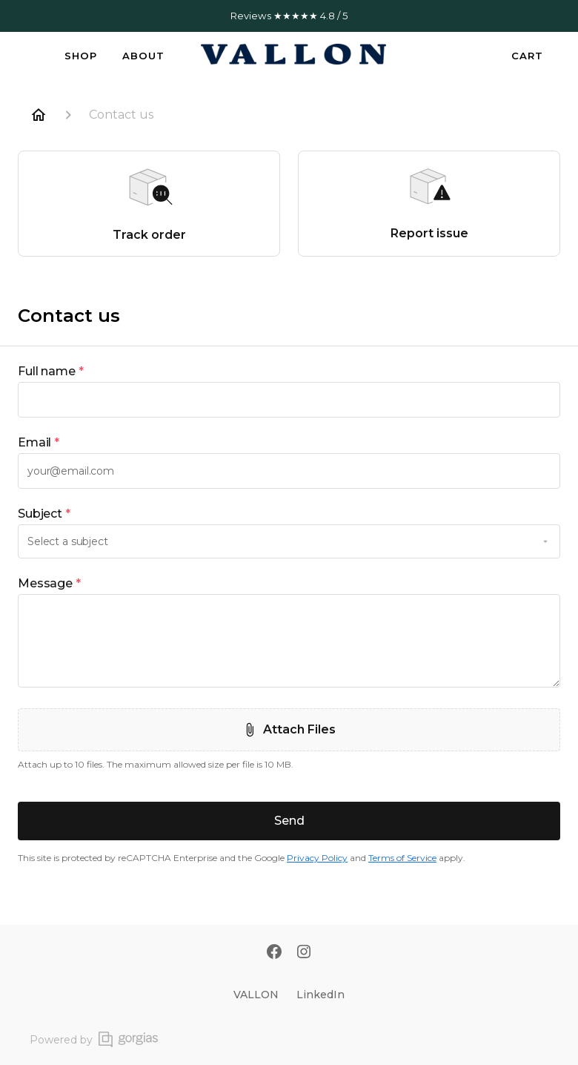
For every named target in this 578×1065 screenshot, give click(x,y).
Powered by (94, 1039)
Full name (51, 371)
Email (38, 442)
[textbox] (289, 400)
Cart (527, 56)
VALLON (256, 994)
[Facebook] (274, 953)
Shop (80, 56)
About (143, 56)
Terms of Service (402, 857)
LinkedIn (320, 994)
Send (289, 821)
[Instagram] (304, 953)
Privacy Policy (317, 857)
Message (49, 583)
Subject (44, 514)
